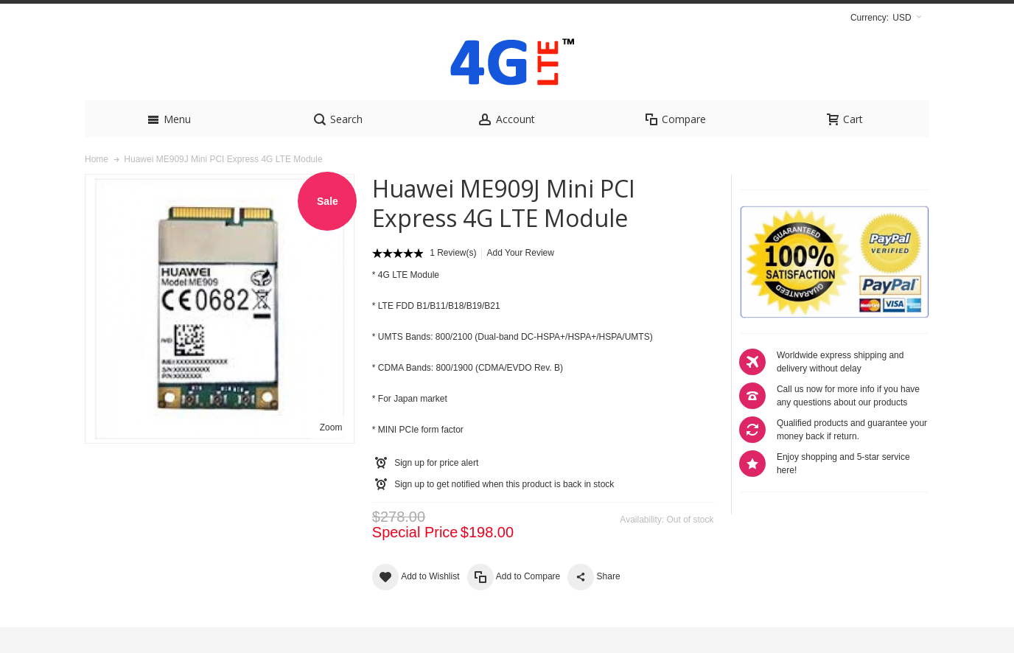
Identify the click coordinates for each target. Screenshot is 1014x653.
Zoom (331, 453)
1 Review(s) (453, 278)
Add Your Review (520, 278)
